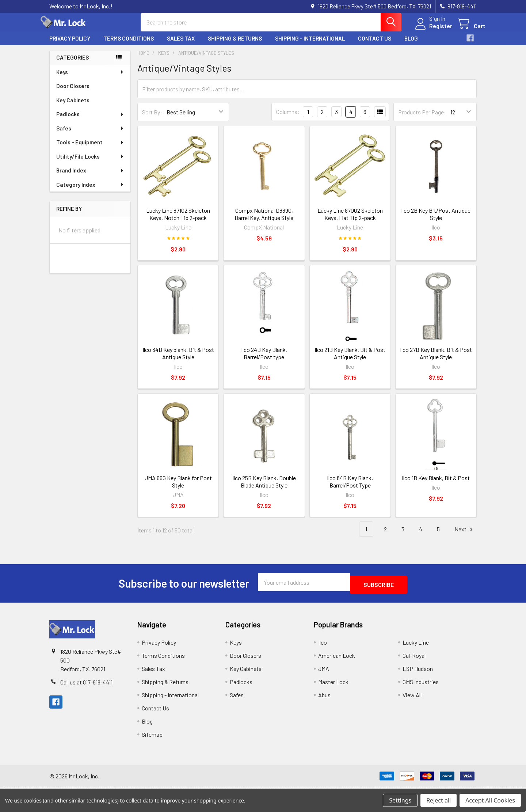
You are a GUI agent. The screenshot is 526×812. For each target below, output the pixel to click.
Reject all (438, 800)
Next (464, 536)
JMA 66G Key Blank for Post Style (178, 488)
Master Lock (333, 685)
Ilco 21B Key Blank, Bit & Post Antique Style (350, 360)
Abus (324, 698)
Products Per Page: (422, 118)
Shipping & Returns (235, 45)
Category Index (90, 191)
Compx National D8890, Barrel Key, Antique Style (264, 220)
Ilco (322, 646)
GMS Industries (421, 685)
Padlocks (90, 120)
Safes (90, 135)
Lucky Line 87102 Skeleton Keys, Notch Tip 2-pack (178, 220)
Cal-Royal (414, 659)
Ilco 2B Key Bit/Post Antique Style (435, 220)
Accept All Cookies (490, 800)
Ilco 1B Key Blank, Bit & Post (436, 484)
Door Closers (72, 92)
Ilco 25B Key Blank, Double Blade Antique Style (264, 488)
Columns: (288, 118)
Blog (411, 45)
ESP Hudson (418, 672)
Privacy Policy (69, 45)
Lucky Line (416, 646)
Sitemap (152, 738)
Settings (400, 800)
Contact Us (374, 45)
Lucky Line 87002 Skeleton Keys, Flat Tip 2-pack (350, 220)
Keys (90, 78)
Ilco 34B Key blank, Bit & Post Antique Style (178, 360)
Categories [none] (72, 64)
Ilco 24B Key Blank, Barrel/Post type (264, 360)
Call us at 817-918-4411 (86, 686)
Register (431, 30)
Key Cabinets (72, 106)
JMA (323, 672)
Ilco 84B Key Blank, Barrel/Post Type (350, 488)
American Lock (336, 659)
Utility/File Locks (90, 163)
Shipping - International (310, 45)
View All (412, 698)
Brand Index (90, 177)
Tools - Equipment (90, 148)
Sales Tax (181, 45)
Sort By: (152, 118)
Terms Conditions (128, 45)
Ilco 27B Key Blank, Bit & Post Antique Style (436, 360)
